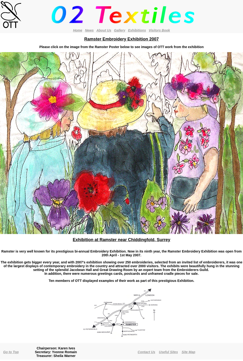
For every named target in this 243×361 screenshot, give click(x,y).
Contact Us (146, 352)
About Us (103, 30)
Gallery (119, 30)
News (89, 30)
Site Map (188, 352)
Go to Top (11, 352)
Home (77, 30)
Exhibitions (137, 30)
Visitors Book (159, 30)
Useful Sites (168, 352)
